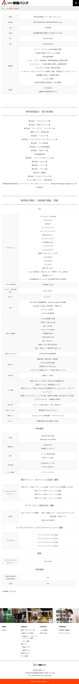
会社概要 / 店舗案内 (64, 630)
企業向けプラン (26, 650)
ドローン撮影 (25, 641)
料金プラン (24, 644)
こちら (58, 17)
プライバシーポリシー (65, 633)
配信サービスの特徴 (27, 633)
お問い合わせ (43, 633)
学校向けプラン (26, 647)
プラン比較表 (24, 656)
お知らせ (4, 630)
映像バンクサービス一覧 (27, 630)
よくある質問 (43, 630)
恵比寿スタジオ (25, 653)
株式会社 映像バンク (43, 681)
